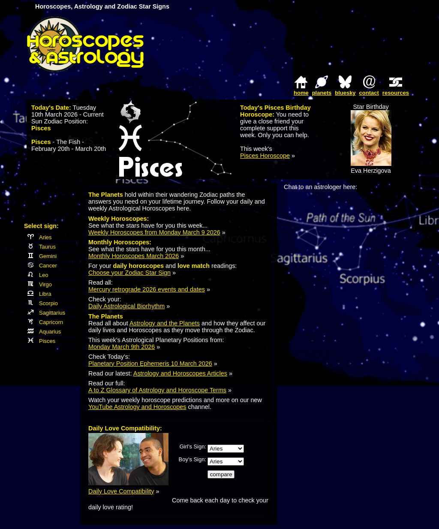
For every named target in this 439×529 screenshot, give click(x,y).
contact (369, 93)
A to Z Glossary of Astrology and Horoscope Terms (157, 390)
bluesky (345, 93)
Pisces (41, 341)
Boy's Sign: (192, 459)
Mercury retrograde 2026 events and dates (146, 289)
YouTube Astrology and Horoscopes (137, 406)
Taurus (41, 246)
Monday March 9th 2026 (121, 346)
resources (395, 93)
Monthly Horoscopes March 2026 (133, 255)
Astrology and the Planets (164, 323)
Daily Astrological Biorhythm (126, 306)
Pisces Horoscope (265, 155)
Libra (39, 294)
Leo (37, 275)
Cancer (42, 265)
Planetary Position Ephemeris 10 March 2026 (150, 363)
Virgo (39, 284)
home (301, 93)
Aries (39, 237)
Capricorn (45, 322)
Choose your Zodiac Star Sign (129, 272)
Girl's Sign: (193, 446)
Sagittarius (46, 313)
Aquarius (44, 331)
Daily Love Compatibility (121, 491)
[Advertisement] (312, 44)
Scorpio (42, 303)
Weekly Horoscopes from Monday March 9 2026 (154, 232)
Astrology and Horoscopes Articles (180, 373)
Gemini (42, 256)
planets (322, 93)
